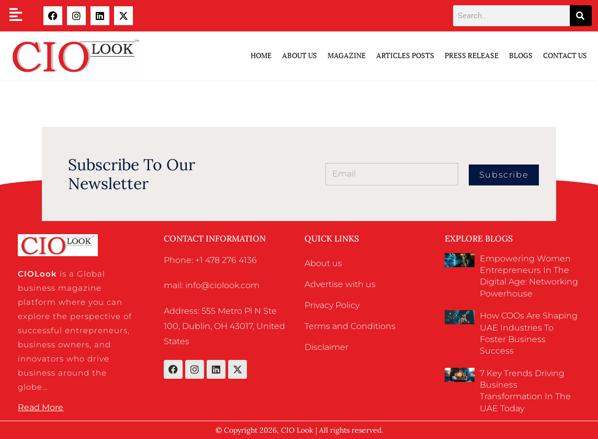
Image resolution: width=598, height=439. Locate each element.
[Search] (581, 15)
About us (323, 263)
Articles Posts (405, 55)
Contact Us (565, 55)
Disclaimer (326, 347)
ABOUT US (299, 55)
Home (261, 55)
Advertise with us (340, 284)
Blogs (521, 55)
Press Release (472, 55)
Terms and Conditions (350, 326)
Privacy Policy (331, 305)
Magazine (347, 55)
